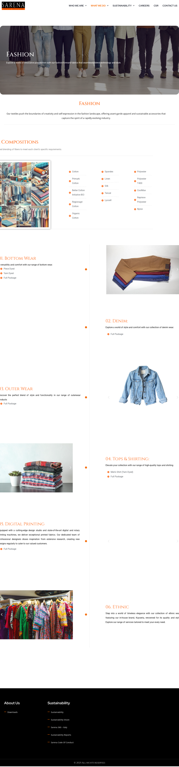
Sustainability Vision (60, 720)
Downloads (12, 713)
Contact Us (169, 6)
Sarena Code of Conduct (62, 743)
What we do (98, 6)
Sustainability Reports (61, 735)
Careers (144, 6)
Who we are (76, 6)
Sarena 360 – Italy (59, 728)
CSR (156, 6)
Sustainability (122, 6)
